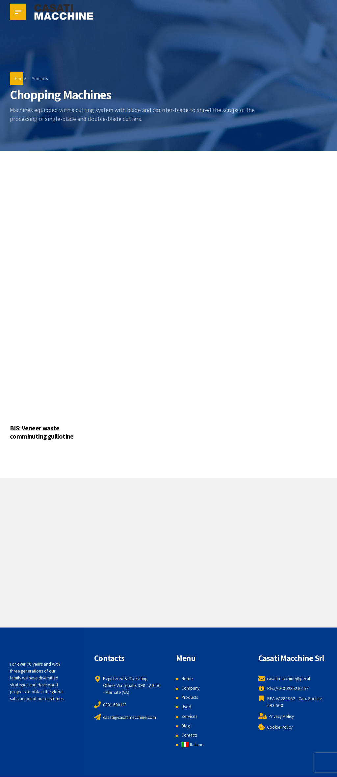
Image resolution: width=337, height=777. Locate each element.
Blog (185, 726)
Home (20, 78)
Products (40, 78)
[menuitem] (192, 744)
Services (189, 716)
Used (186, 707)
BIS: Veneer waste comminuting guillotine (42, 432)
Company (190, 688)
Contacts (189, 735)
